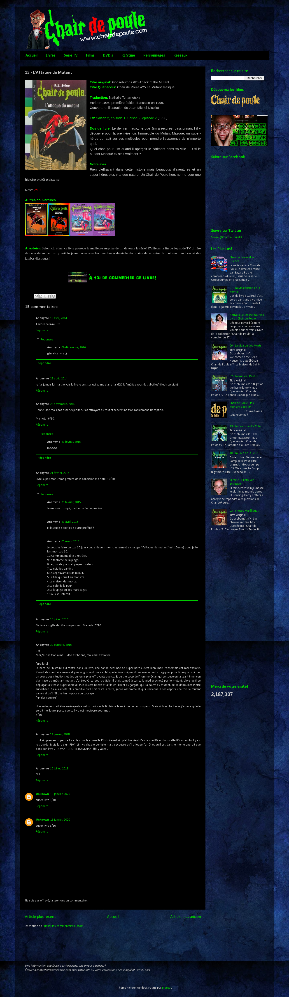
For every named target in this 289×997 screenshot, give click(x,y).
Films (90, 55)
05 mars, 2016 (70, 541)
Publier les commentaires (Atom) (63, 926)
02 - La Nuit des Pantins (244, 376)
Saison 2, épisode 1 (110, 118)
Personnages (154, 55)
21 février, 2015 (71, 441)
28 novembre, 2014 (62, 404)
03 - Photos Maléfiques (244, 510)
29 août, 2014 (59, 378)
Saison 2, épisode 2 (142, 118)
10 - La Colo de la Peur (244, 453)
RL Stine (128, 55)
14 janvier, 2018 (60, 734)
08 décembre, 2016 (73, 347)
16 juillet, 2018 (59, 768)
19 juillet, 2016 (59, 619)
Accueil (31, 55)
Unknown (42, 794)
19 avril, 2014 (58, 318)
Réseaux (180, 55)
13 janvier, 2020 (60, 794)
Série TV (71, 55)
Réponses (47, 339)
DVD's (108, 55)
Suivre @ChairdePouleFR (226, 237)
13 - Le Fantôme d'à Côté (245, 426)
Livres (51, 55)
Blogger (166, 987)
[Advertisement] (229, 608)
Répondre (42, 330)
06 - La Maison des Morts (245, 345)
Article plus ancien (185, 917)
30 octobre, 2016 (61, 644)
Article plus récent (40, 917)
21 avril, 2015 (69, 521)
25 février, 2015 (71, 502)
